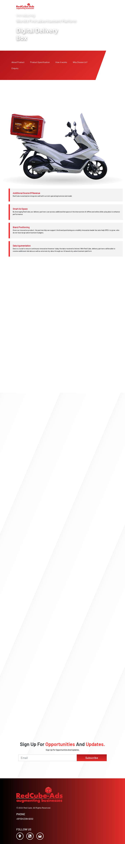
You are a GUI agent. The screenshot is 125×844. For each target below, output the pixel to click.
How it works (61, 62)
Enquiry (14, 68)
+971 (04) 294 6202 (24, 819)
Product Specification (40, 62)
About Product (17, 62)
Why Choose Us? (80, 62)
